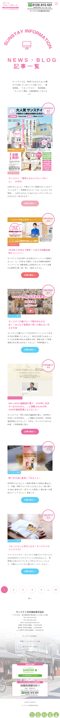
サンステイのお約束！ (30, 636)
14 (56, 590)
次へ (30, 598)
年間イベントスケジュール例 (30, 641)
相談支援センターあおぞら (30, 657)
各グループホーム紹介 (30, 646)
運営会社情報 (30, 652)
